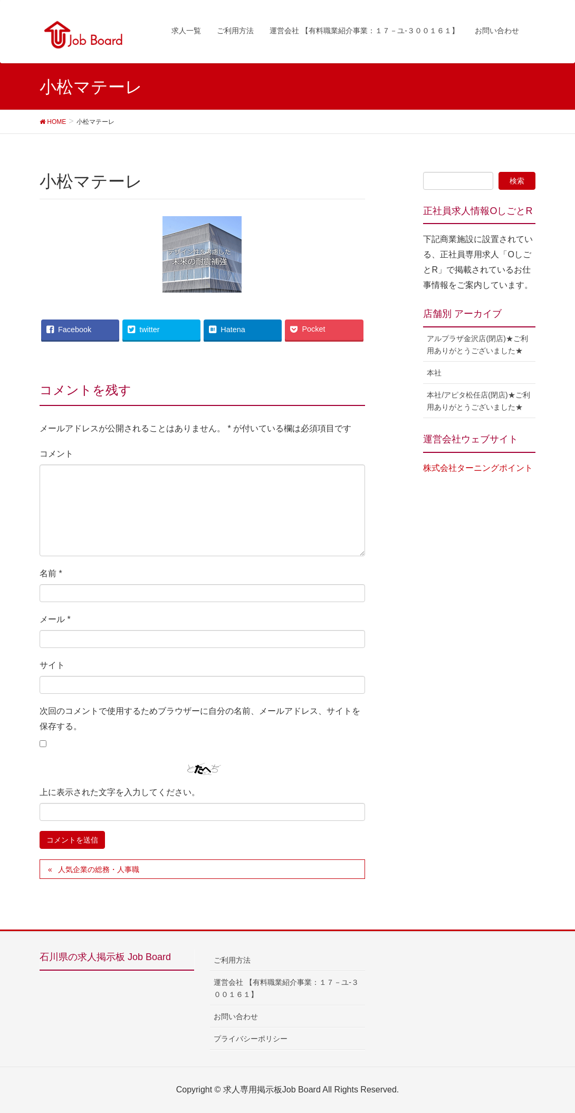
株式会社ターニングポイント (478, 467)
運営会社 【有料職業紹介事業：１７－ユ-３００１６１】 (286, 988)
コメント (56, 453)
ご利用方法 (232, 960)
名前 (51, 573)
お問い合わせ (236, 1016)
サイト (52, 665)
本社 (434, 373)
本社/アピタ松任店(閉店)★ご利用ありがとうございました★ (478, 401)
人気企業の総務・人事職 (98, 869)
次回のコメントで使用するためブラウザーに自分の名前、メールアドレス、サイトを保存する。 (200, 718)
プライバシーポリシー (250, 1038)
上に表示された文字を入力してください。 (120, 792)
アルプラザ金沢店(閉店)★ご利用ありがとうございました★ (477, 344)
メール (55, 619)
